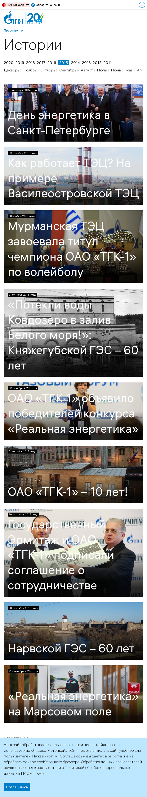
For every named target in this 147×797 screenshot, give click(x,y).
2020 (8, 62)
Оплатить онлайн (48, 5)
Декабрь (12, 70)
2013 (86, 62)
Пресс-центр (13, 30)
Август (87, 70)
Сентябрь (68, 70)
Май (129, 70)
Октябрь (48, 70)
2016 (51, 62)
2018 (30, 62)
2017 (41, 62)
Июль (102, 70)
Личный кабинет (18, 5)
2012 (97, 62)
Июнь (116, 70)
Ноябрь (30, 70)
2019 (19, 62)
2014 (75, 62)
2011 (107, 62)
